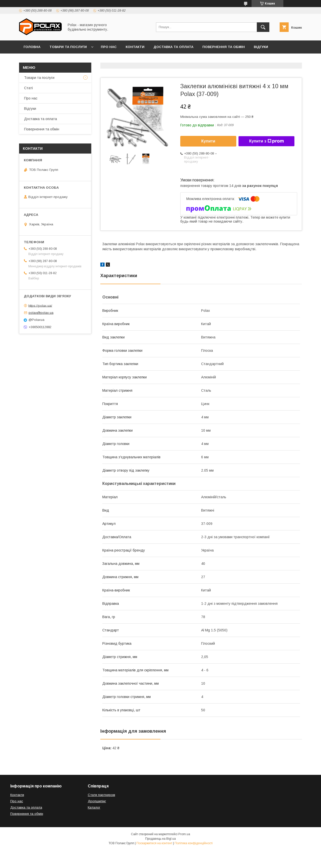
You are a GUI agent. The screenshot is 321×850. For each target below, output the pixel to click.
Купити (208, 141)
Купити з (266, 141)
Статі (28, 88)
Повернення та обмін (223, 47)
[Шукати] (263, 27)
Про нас (109, 47)
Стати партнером (101, 795)
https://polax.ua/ (40, 305)
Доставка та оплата (173, 47)
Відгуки (261, 47)
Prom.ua (184, 834)
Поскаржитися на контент (154, 843)
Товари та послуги (68, 47)
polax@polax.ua (41, 313)
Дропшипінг (97, 801)
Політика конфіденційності (194, 843)
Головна (32, 47)
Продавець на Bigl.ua (160, 838)
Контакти (135, 47)
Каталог (94, 807)
